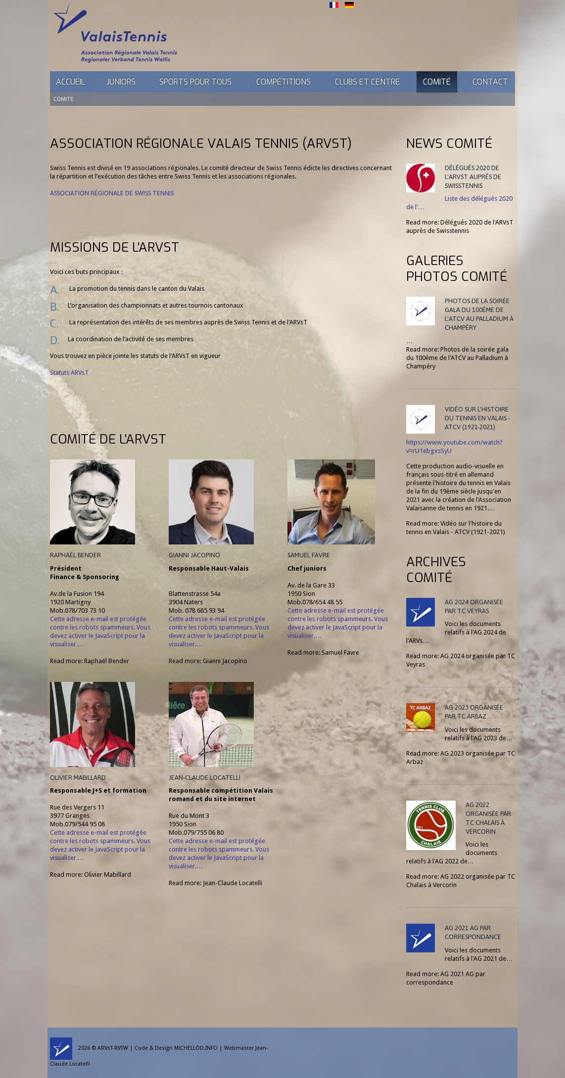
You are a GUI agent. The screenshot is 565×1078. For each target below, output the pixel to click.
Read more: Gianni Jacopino (208, 661)
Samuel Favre (308, 555)
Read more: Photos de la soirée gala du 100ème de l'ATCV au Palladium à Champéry (457, 358)
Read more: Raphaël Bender (89, 661)
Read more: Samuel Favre (323, 652)
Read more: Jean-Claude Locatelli (215, 883)
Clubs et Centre (367, 82)
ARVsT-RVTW (112, 1048)
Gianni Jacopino (194, 555)
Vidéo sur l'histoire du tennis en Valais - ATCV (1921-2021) (477, 418)
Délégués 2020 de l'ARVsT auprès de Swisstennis (473, 176)
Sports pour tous (195, 82)
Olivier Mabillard (78, 777)
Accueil (70, 82)
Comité (437, 82)
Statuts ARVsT (69, 372)
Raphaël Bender (75, 555)
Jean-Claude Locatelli (204, 777)
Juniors (121, 82)
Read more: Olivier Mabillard (90, 874)
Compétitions (283, 82)
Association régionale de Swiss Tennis (112, 193)
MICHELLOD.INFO (196, 1048)
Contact (490, 82)
